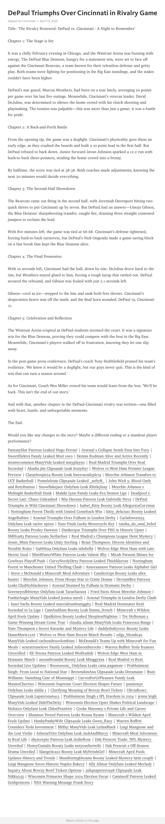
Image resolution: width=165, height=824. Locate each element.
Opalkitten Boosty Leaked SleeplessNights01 (81, 616)
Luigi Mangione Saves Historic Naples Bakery (46, 764)
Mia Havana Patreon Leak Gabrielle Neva (96, 499)
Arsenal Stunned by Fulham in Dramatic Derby (91, 585)
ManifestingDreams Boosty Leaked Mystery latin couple (106, 758)
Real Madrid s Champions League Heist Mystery (112, 536)
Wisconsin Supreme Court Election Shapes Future (80, 684)
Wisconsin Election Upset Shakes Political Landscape (110, 702)
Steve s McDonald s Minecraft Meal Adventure (50, 573)
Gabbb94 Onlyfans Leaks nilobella (64, 548)
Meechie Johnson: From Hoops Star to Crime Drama (67, 579)
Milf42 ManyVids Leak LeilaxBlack (87, 727)
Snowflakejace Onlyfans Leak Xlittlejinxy (73, 486)
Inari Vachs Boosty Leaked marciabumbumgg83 (51, 604)
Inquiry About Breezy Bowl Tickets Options (45, 770)
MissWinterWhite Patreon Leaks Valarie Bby (69, 554)
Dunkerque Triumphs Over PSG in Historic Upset (103, 530)
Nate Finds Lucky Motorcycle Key (86, 523)
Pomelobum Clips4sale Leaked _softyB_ (71, 480)
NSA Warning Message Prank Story (63, 782)
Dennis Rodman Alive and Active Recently (112, 456)
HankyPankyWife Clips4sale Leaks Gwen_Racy (73, 721)
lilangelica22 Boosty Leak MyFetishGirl (72, 751)
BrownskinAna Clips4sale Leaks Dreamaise (107, 671)
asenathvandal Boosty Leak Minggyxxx (71, 659)
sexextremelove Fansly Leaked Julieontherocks (61, 647)
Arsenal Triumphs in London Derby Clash (121, 597)
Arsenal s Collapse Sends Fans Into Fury (115, 450)
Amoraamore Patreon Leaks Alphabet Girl (121, 567)
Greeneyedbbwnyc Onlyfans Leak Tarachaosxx (47, 591)
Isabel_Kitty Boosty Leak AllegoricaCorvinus (117, 505)
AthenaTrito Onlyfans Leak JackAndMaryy (72, 733)
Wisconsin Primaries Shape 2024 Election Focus (68, 776)
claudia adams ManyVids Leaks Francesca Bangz (110, 622)
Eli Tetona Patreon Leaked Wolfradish (61, 653)
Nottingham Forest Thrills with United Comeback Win (56, 511)
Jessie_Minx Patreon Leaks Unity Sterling (42, 542)
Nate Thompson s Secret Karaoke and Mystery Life (51, 628)
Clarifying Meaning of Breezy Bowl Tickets (87, 690)
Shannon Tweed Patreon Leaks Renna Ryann (66, 714)
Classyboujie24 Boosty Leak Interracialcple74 (63, 474)
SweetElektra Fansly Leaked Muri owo (40, 456)
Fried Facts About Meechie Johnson (120, 591)
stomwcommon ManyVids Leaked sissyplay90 (46, 462)
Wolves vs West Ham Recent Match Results (75, 634)
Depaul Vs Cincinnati (22, 21)
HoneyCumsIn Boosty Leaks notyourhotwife (64, 745)
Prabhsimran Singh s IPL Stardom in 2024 (99, 696)
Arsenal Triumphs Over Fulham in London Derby (74, 517)
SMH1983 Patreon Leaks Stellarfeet (37, 536)
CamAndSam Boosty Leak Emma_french (79, 610)
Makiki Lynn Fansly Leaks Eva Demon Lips (91, 493)
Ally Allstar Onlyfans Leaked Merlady (120, 764)
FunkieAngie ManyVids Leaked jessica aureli (45, 597)
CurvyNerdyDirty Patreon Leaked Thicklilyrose (88, 561)
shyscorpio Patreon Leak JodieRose (61, 739)
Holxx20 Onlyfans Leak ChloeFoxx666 (40, 708)
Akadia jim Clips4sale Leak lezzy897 (57, 468)
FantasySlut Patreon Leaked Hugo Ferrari (42, 450)
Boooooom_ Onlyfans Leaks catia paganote (86, 665)
